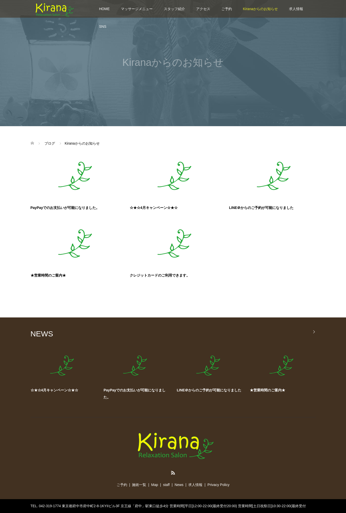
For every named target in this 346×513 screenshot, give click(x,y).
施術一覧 (139, 485)
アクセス (203, 9)
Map (154, 485)
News (179, 485)
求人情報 (296, 9)
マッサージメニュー (137, 9)
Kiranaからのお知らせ (260, 9)
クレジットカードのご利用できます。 (160, 275)
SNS (103, 26)
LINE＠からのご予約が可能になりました (261, 208)
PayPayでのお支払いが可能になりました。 (65, 208)
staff (166, 485)
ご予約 (226, 9)
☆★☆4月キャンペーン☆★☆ (154, 208)
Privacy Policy (218, 485)
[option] (177, 376)
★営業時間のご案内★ (48, 275)
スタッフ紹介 (174, 9)
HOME (104, 9)
